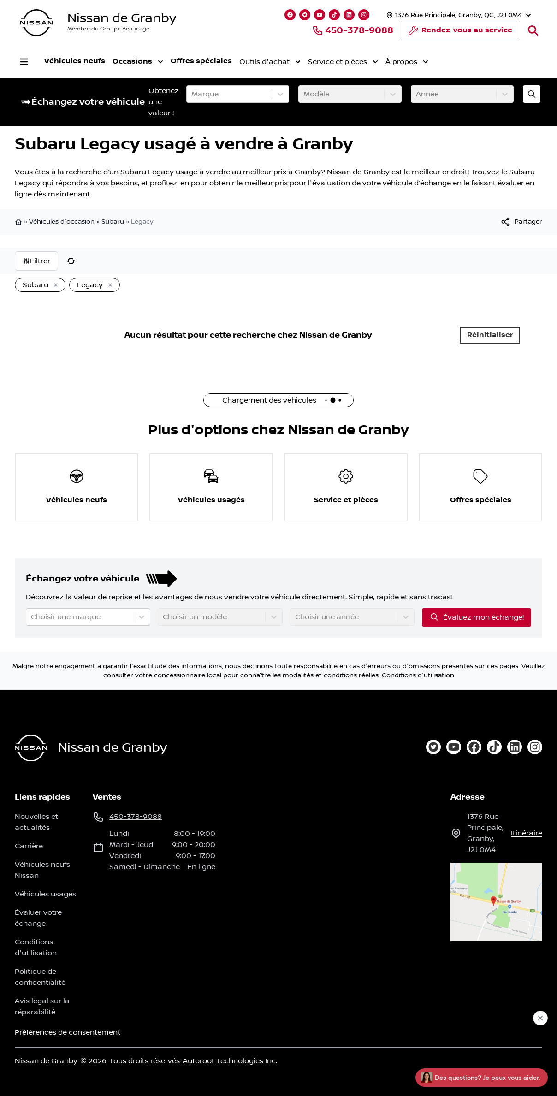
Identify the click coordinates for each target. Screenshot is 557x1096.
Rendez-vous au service (460, 33)
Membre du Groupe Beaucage (108, 28)
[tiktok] (494, 747)
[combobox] (192, 94)
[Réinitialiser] (71, 261)
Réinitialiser (490, 335)
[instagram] (534, 747)
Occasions (138, 61)
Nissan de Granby (121, 18)
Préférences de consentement (67, 1032)
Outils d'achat (270, 61)
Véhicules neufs (74, 61)
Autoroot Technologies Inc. (230, 1061)
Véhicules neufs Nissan (42, 870)
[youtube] (453, 747)
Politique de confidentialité (40, 977)
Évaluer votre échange (38, 918)
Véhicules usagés (45, 894)
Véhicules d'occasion (62, 221)
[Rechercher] (533, 30)
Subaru (112, 221)
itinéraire (526, 833)
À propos (406, 61)
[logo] (36, 22)
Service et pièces (343, 61)
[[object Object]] (521, 221)
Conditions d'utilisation (418, 675)
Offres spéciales (201, 61)
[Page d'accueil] (31, 748)
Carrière (29, 846)
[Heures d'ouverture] (457, 15)
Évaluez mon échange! (476, 617)
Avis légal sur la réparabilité (42, 1006)
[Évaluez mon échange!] (531, 94)
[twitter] (433, 747)
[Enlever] (54, 285)
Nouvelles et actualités (36, 822)
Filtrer (36, 261)
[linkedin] (514, 747)
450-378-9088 (352, 30)
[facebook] (474, 747)
